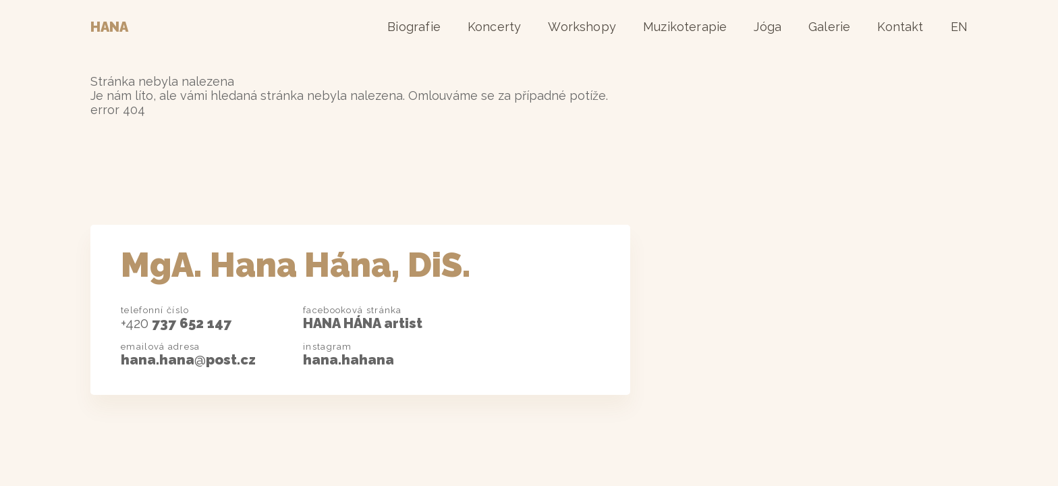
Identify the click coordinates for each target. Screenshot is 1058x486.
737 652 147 (176, 323)
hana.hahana (348, 360)
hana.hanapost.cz (188, 360)
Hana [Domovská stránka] (109, 27)
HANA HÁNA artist (362, 323)
